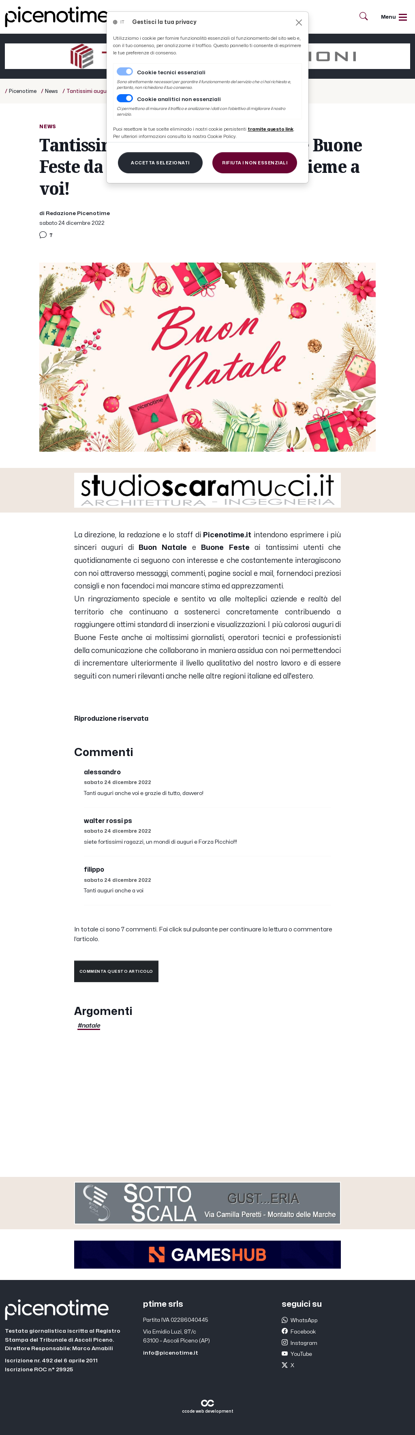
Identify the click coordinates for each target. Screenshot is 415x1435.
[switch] (125, 98)
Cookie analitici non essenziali (179, 99)
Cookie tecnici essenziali (171, 72)
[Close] (299, 22)
